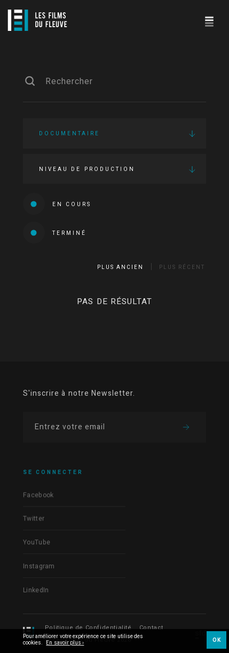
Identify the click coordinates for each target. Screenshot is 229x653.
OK (216, 640)
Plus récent (182, 267)
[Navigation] (209, 20)
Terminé (54, 232)
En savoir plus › (65, 643)
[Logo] (37, 20)
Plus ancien (120, 267)
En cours (57, 204)
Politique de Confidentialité (88, 627)
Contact (151, 627)
